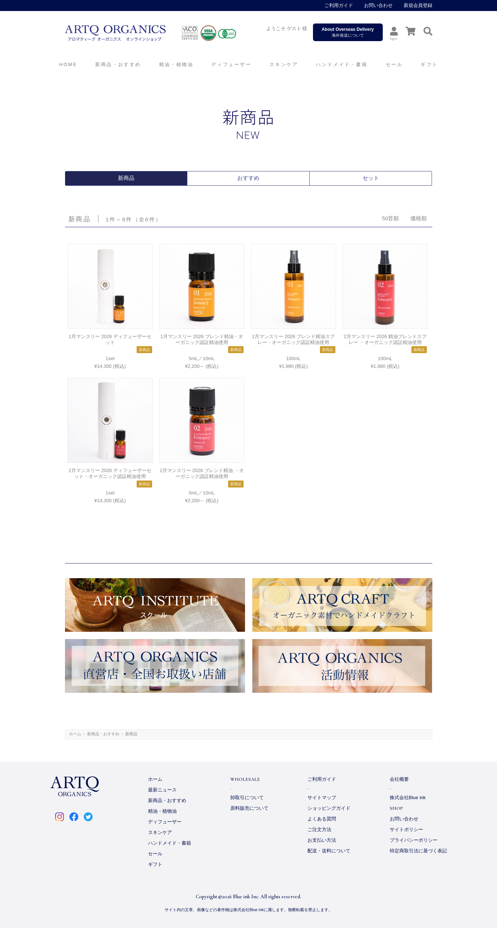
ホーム (75, 734)
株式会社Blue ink (408, 797)
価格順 (418, 218)
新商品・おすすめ (103, 734)
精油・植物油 (162, 811)
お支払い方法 (321, 840)
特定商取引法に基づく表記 (418, 850)
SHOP (396, 808)
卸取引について (247, 797)
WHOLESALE (245, 779)
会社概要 (399, 779)
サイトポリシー (406, 829)
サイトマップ (321, 797)
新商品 (126, 178)
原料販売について (249, 808)
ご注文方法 (319, 829)
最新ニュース (162, 790)
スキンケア (160, 832)
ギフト (155, 864)
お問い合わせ (378, 5)
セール (155, 853)
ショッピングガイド (328, 808)
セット (370, 178)
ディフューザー (231, 64)
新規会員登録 (418, 5)
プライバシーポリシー (413, 840)
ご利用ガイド (338, 5)
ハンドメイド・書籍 (169, 843)
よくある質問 (321, 819)
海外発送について (348, 32)
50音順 (390, 218)
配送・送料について (328, 850)
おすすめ (248, 178)
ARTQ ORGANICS (166, 33)
